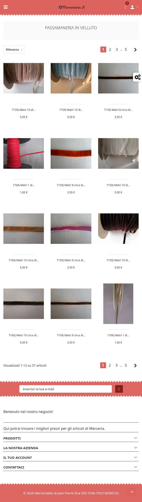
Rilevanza (15, 49)
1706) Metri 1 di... (118, 335)
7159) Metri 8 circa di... (118, 110)
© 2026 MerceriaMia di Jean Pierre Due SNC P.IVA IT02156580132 (71, 493)
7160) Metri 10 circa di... (24, 260)
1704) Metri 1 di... (23, 185)
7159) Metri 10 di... (23, 110)
